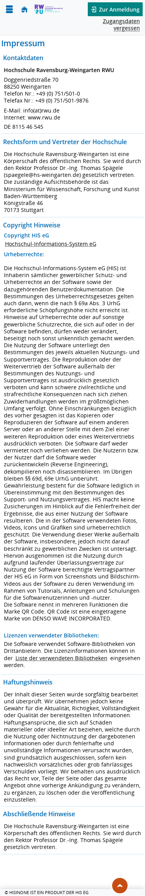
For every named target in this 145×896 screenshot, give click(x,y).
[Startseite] (24, 9)
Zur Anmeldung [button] (118, 9)
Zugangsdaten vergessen (121, 24)
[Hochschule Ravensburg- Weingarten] (49, 9)
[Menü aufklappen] (9, 9)
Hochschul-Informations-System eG (50, 243)
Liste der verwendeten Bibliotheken (61, 658)
